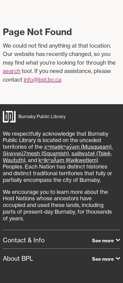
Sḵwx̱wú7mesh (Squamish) (36, 153)
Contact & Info (24, 240)
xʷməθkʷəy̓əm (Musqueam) (78, 146)
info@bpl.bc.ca (42, 79)
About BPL (18, 258)
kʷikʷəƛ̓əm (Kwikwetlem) (68, 160)
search (11, 70)
